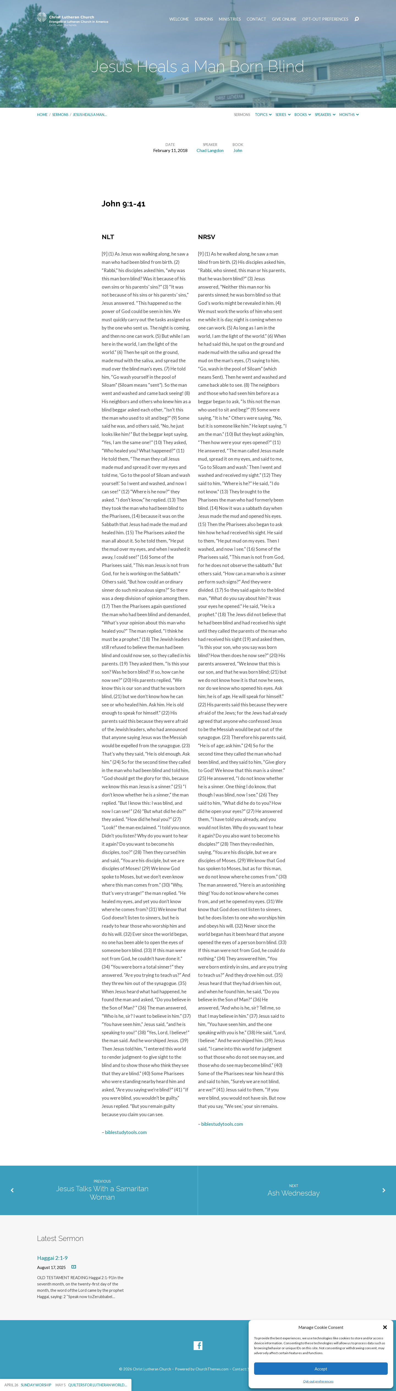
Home (42, 114)
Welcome (179, 19)
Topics (263, 114)
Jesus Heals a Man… (90, 114)
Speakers (325, 114)
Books (303, 114)
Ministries (230, 19)
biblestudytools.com (126, 1132)
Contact (256, 19)
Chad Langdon (210, 150)
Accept (321, 1368)
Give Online (284, 19)
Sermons (204, 19)
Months (349, 114)
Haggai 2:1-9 (52, 1258)
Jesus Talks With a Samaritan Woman (102, 1193)
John (237, 150)
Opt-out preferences (318, 1381)
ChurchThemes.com (212, 1369)
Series (283, 114)
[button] (385, 1327)
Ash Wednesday (294, 1193)
